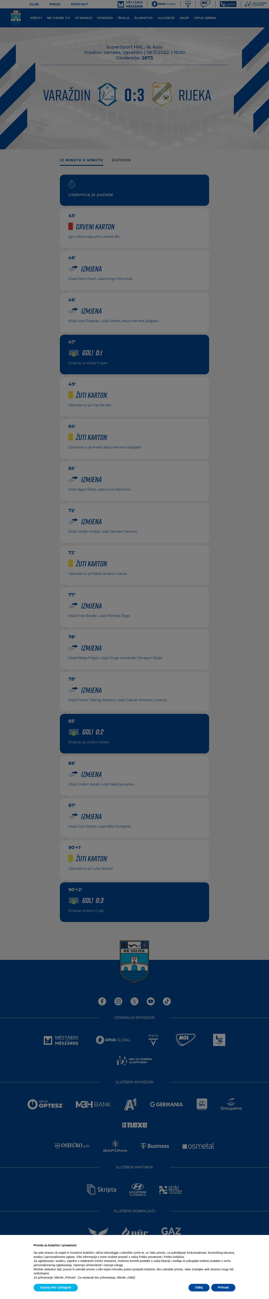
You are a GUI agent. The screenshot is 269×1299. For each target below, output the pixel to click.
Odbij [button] (199, 1287)
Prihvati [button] (223, 1287)
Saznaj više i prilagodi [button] (55, 1287)
